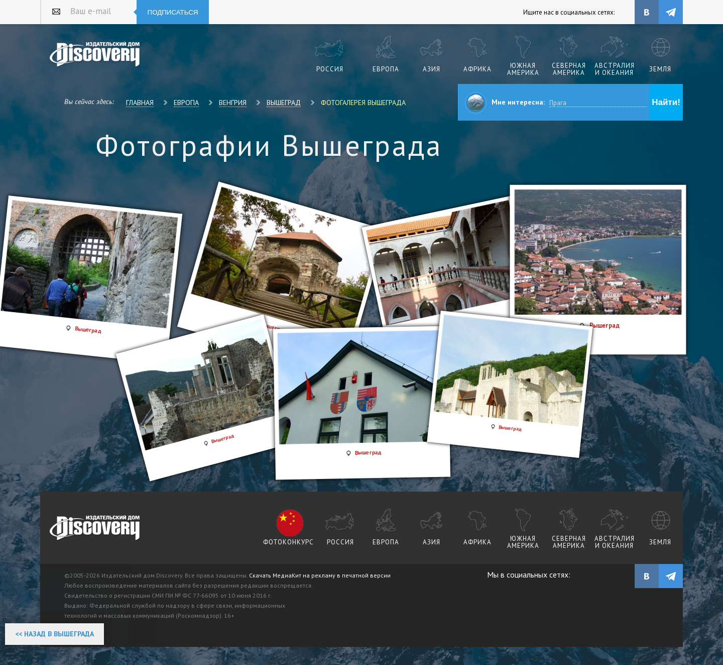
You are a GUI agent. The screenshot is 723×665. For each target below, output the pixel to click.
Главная (140, 102)
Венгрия (233, 102)
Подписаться (173, 12)
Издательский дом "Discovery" (95, 55)
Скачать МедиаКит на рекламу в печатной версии (320, 575)
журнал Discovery (95, 528)
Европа (186, 102)
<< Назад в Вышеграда (54, 633)
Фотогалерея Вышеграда (363, 102)
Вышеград (284, 102)
